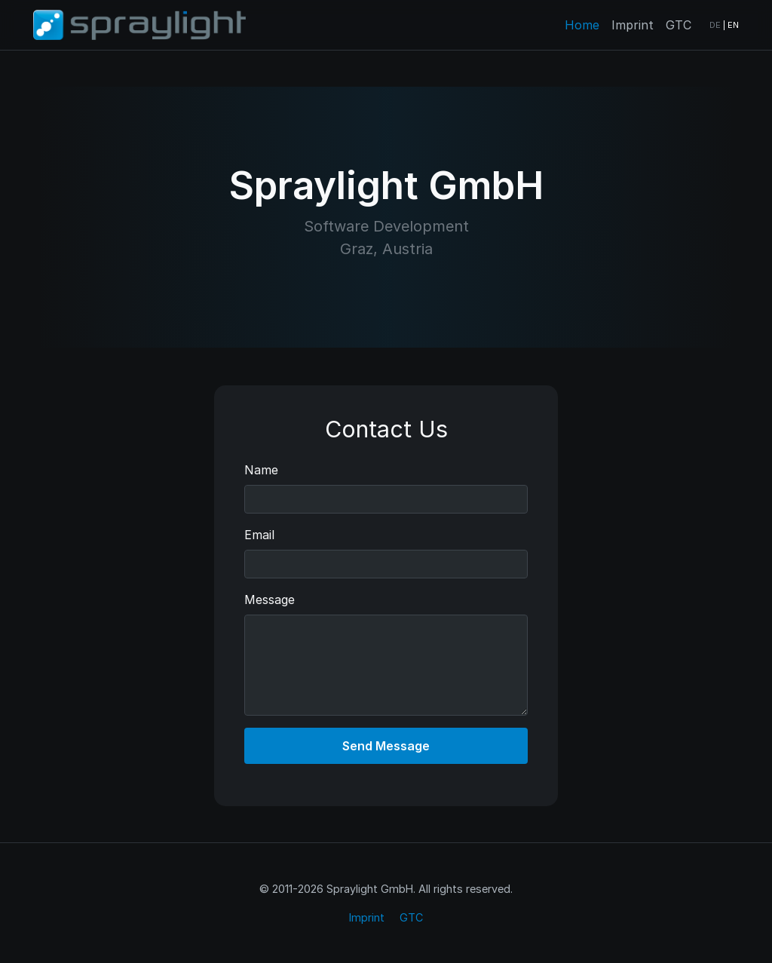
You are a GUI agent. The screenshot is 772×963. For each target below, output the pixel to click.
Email (259, 534)
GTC (678, 24)
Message (269, 599)
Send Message (386, 745)
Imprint (632, 24)
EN (733, 25)
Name (261, 469)
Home (582, 24)
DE (715, 25)
